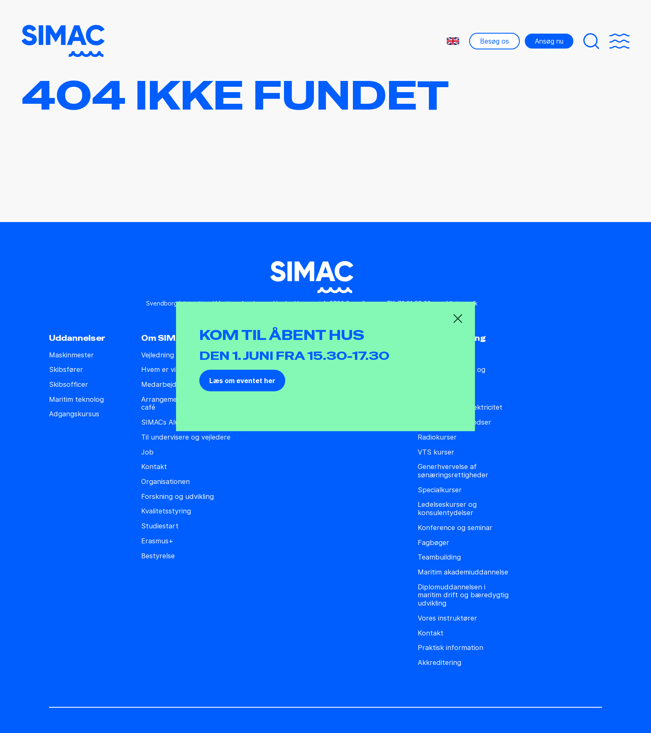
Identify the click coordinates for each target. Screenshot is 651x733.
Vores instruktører (447, 618)
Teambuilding (439, 557)
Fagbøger (433, 543)
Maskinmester (71, 355)
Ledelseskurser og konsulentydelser (447, 509)
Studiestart (160, 526)
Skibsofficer (68, 384)
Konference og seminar (455, 528)
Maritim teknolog (76, 399)
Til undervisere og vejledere (185, 437)
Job (147, 452)
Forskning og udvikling (177, 497)
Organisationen (165, 482)
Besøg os (494, 41)
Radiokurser (437, 437)
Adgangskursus (74, 414)
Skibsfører (66, 370)
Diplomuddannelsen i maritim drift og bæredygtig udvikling (463, 595)
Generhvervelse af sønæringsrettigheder (453, 471)
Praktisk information (450, 648)
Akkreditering (439, 663)
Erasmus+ (157, 541)
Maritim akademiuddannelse (463, 572)
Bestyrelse (158, 556)
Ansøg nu (549, 41)
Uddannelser (77, 338)
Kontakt (154, 467)
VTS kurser (436, 452)
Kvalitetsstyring (166, 511)
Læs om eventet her (242, 380)
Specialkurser (440, 490)
